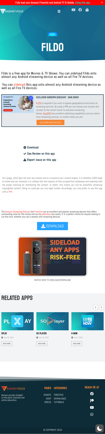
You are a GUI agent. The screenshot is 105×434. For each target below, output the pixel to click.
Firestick (38, 211)
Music (52, 33)
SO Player (41, 333)
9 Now (74, 333)
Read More (7, 344)
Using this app (82, 2)
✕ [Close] (102, 3)
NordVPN (47, 113)
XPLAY (4, 333)
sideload (19, 84)
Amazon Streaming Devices (17, 211)
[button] (59, 9)
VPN (10, 191)
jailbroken (46, 214)
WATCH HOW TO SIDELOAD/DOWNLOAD (52, 280)
